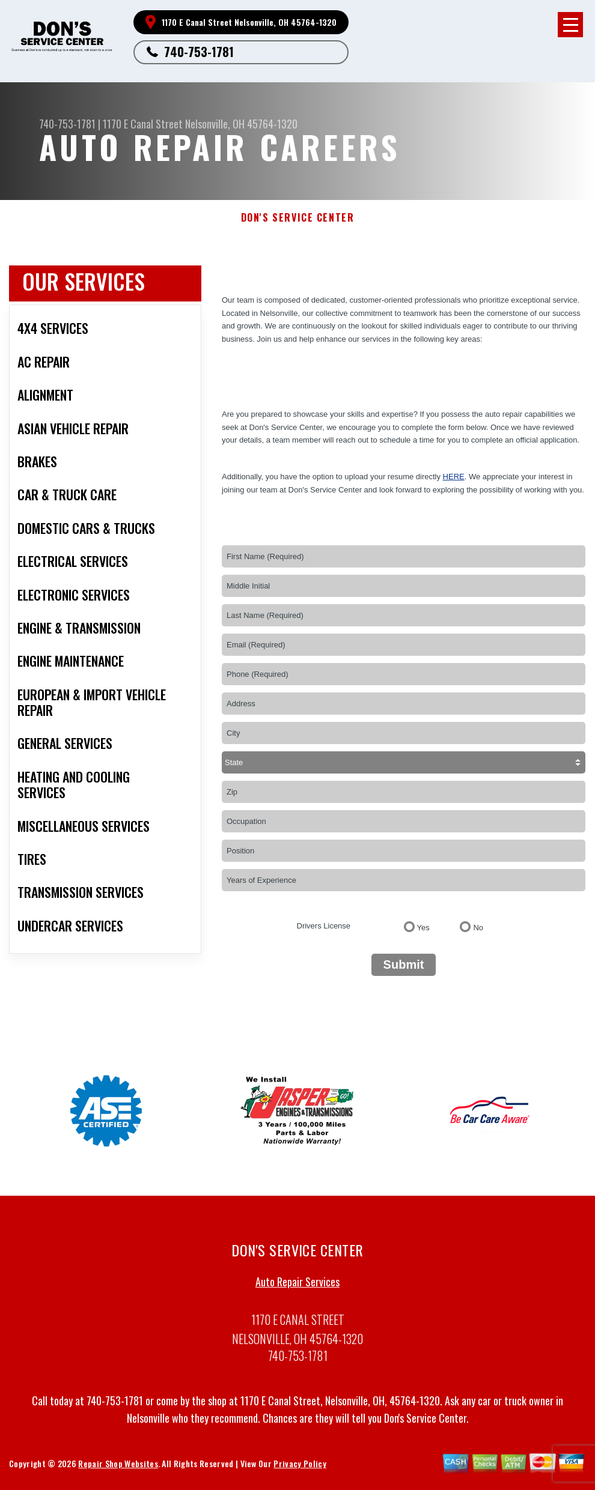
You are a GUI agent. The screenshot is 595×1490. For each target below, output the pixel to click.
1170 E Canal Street (143, 124)
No (478, 927)
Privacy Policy (299, 1467)
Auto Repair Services (297, 1286)
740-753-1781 (199, 51)
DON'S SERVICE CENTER (298, 217)
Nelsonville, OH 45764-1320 (241, 124)
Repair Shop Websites (117, 1467)
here (454, 476)
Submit (403, 964)
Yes (423, 927)
